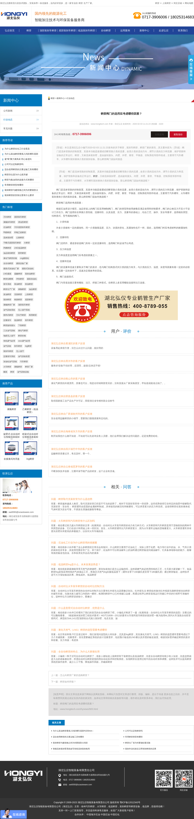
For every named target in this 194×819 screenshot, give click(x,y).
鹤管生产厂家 (9, 289)
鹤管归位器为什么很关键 (16, 174)
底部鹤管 (29, 299)
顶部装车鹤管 (24, 305)
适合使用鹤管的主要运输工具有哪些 (21, 169)
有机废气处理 (9, 341)
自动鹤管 (106, 30)
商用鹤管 (33, 315)
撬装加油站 (32, 279)
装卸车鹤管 (8, 351)
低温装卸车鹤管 (86, 30)
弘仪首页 (10, 30)
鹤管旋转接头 (9, 325)
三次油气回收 (9, 330)
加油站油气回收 (10, 361)
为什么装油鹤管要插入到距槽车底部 (21, 154)
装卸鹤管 (7, 299)
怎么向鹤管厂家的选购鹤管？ (75, 675)
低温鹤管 (18, 320)
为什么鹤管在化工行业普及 (17, 149)
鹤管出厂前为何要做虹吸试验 (137, 743)
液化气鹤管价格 (10, 258)
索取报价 (178, 134)
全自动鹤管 (8, 263)
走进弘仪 (163, 30)
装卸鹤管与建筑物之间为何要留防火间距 (70, 743)
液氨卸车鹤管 (9, 222)
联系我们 (183, 30)
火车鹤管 (7, 367)
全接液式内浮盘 (12, 459)
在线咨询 (159, 134)
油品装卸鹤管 (9, 253)
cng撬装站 (24, 258)
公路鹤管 (20, 237)
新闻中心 (144, 30)
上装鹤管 (166, 3)
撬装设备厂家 (22, 263)
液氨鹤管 (18, 367)
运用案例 (125, 30)
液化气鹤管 (23, 330)
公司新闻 (7, 110)
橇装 (5, 372)
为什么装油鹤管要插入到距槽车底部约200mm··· (73, 731)
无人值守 (20, 351)
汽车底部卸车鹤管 (22, 227)
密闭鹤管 (22, 253)
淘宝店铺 (177, 3)
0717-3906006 (82, 134)
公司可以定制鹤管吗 (14, 164)
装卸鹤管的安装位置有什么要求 (19, 195)
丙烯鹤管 (7, 248)
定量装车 (7, 320)
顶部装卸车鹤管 (48, 30)
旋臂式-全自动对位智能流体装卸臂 (11, 437)
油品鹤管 (33, 289)
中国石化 (114, 814)
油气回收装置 (24, 356)
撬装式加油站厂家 (11, 268)
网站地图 (189, 3)
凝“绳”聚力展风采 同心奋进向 (18, 159)
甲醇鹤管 (7, 232)
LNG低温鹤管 (20, 248)
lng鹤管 (28, 346)
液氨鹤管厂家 (9, 305)
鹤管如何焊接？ (68, 681)
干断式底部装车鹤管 (12, 243)
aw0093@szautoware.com (21, 512)
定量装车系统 (9, 356)
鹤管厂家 (29, 367)
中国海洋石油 (93, 814)
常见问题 (7, 128)
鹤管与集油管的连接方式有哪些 (19, 180)
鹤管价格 (22, 336)
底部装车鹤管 (20, 217)
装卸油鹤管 (30, 274)
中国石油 (105, 814)
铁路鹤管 (18, 299)
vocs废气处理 (24, 341)
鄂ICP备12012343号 (130, 802)
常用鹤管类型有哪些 (14, 185)
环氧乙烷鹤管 (20, 232)
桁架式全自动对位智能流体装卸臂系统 (30, 437)
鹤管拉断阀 (8, 279)
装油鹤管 (18, 284)
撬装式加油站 (28, 268)
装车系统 (7, 284)
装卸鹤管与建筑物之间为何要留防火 (21, 190)
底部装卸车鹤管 (67, 30)
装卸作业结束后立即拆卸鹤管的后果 (140, 749)
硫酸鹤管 (18, 274)
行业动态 (7, 119)
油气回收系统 (9, 310)
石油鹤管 (7, 227)
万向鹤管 (7, 217)
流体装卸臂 (8, 237)
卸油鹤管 (29, 284)
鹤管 (81, 3)
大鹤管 (27, 243)
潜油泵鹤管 (23, 222)
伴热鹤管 (20, 279)
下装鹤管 (22, 325)
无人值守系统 (24, 310)
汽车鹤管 (24, 361)
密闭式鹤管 (8, 315)
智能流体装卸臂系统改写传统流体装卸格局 (71, 749)
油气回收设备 (23, 372)
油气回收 (7, 346)
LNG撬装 (7, 274)
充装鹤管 (18, 294)
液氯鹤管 (22, 289)
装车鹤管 (29, 320)
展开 (191, 70)
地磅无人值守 (9, 336)
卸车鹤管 (18, 346)
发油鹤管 (7, 294)
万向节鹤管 (21, 315)
